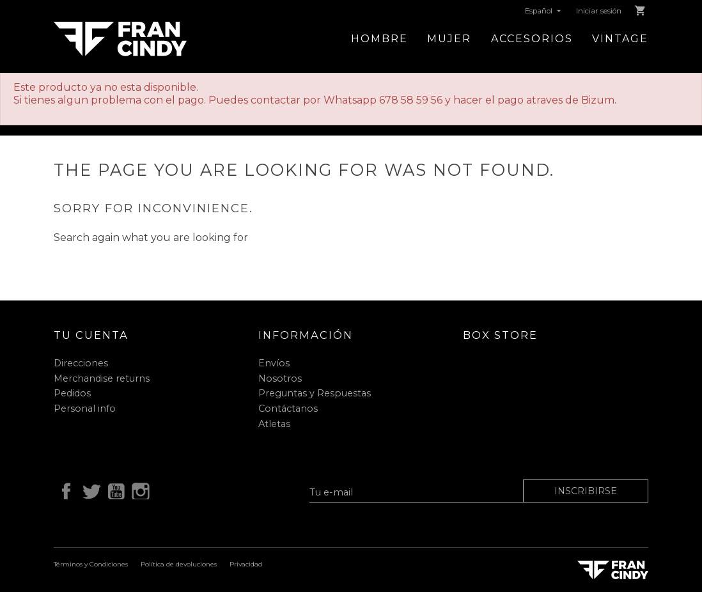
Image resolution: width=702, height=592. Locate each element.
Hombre (379, 39)
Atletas (274, 424)
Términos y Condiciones (91, 564)
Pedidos (72, 393)
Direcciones (81, 363)
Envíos (274, 363)
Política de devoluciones (179, 564)
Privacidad (246, 564)
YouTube (114, 489)
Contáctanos (288, 408)
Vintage (620, 39)
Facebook (64, 489)
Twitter (89, 489)
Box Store (500, 335)
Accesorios (532, 39)
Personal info (85, 408)
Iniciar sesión (598, 10)
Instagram (139, 489)
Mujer (449, 39)
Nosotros (280, 378)
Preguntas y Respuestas (314, 393)
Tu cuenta (91, 335)
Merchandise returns (102, 378)
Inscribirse (585, 491)
